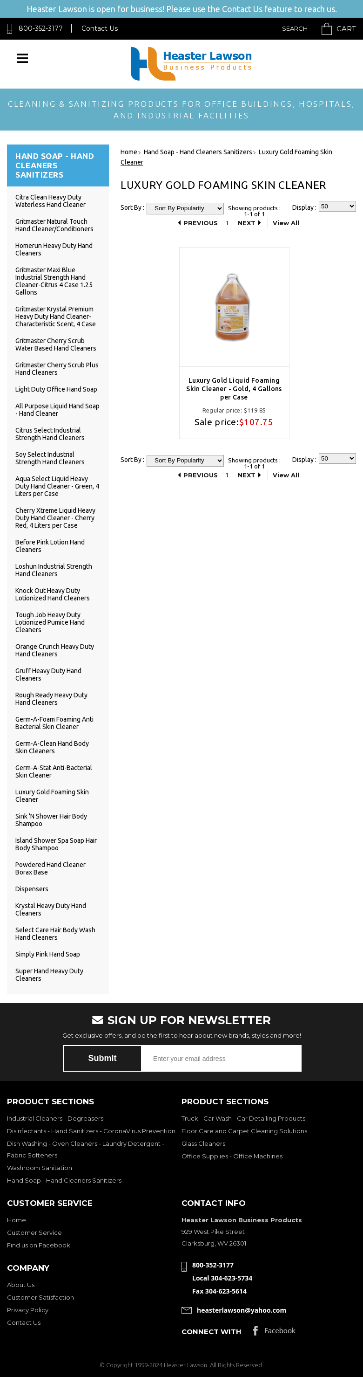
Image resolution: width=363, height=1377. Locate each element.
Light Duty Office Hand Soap (56, 389)
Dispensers (31, 889)
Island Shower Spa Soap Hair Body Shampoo (56, 844)
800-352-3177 (41, 28)
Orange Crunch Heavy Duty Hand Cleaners (54, 650)
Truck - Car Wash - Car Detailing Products (243, 1118)
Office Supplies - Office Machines (232, 1156)
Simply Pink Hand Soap (47, 954)
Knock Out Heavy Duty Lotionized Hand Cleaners (52, 594)
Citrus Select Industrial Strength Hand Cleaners (50, 434)
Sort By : (132, 207)
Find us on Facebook (38, 1245)
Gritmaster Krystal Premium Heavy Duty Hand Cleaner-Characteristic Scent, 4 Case (55, 316)
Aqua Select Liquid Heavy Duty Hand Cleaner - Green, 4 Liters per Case (57, 486)
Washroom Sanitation (39, 1167)
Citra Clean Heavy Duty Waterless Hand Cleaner (50, 200)
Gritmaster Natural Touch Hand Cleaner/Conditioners (54, 225)
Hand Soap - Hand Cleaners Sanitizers (64, 1180)
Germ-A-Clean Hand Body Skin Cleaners (52, 747)
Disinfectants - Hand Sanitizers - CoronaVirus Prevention (91, 1131)
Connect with (212, 1331)
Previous (200, 223)
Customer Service (34, 1232)
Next (246, 223)
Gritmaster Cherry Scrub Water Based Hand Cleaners (55, 344)
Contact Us (99, 28)
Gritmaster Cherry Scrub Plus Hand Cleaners (57, 368)
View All (286, 223)
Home (16, 1220)
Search (295, 28)
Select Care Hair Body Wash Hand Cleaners (55, 933)
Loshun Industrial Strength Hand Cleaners (53, 570)
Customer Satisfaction (40, 1297)
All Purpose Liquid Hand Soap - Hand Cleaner (57, 409)
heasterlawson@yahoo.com (241, 1310)
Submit (102, 1058)
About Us (20, 1284)
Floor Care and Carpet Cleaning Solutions (244, 1131)
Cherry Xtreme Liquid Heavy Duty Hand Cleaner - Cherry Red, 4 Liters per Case (55, 518)
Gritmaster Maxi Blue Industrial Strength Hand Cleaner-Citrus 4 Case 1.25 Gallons (54, 281)
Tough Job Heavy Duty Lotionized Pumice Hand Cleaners (50, 622)
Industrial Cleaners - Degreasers (55, 1118)
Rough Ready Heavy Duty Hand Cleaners (51, 698)
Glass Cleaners (203, 1143)
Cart (346, 28)
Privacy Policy (27, 1310)
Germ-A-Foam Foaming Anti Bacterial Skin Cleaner (54, 723)
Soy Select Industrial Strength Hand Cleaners (50, 458)
